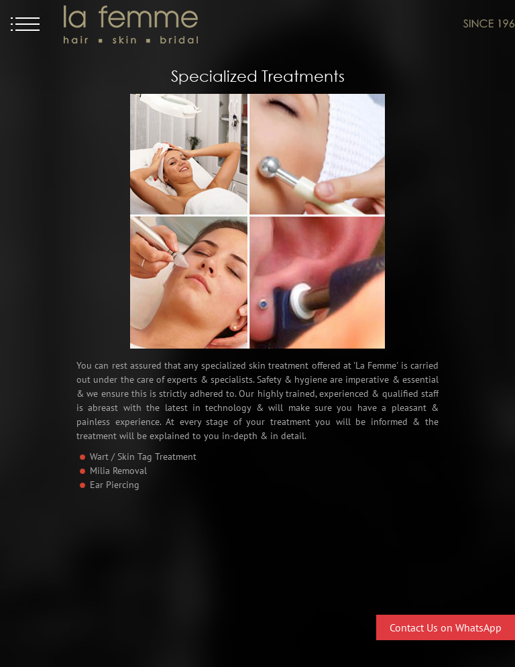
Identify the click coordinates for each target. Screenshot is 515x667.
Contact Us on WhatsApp (446, 627)
